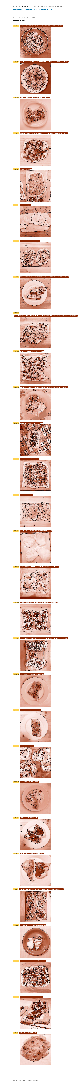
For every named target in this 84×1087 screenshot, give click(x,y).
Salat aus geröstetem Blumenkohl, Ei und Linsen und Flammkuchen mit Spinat (41, 25)
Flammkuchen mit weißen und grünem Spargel (32, 961)
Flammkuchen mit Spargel (27, 746)
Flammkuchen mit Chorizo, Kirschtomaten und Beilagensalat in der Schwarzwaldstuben (44, 61)
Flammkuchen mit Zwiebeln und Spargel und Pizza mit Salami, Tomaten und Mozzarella (43, 133)
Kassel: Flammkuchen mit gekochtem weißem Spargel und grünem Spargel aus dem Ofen (44, 387)
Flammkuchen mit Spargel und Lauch (30, 710)
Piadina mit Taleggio (25, 205)
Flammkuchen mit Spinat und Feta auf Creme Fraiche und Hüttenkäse (39, 602)
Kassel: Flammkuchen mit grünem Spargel (31, 423)
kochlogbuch (18, 9)
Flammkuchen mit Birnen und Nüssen (30, 241)
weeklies (28, 9)
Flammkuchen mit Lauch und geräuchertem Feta (33, 925)
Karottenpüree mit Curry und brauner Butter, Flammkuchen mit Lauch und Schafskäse (44, 638)
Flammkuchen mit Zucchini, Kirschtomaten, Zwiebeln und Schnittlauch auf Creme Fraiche (44, 276)
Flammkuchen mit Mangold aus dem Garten (32, 674)
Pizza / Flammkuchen (26, 169)
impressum (22, 1080)
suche (49, 9)
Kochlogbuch (22, 7)
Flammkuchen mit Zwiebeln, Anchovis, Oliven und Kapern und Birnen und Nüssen (41, 889)
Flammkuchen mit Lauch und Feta (29, 781)
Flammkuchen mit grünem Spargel (29, 459)
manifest (36, 9)
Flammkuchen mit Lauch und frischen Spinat (32, 853)
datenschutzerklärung (32, 1080)
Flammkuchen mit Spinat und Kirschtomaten (32, 351)
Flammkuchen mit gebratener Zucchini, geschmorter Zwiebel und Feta (39, 566)
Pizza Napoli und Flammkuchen (28, 1032)
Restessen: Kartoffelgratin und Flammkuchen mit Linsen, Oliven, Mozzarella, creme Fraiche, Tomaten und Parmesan (45, 315)
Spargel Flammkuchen (26, 494)
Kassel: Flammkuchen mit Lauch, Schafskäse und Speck (35, 97)
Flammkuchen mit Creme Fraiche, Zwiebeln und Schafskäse (36, 530)
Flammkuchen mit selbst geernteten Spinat (31, 997)
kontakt (15, 1080)
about (43, 9)
